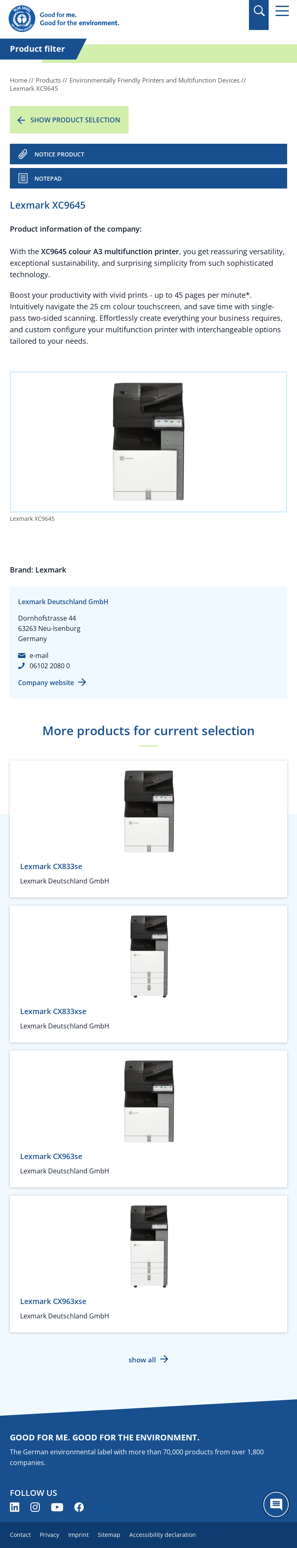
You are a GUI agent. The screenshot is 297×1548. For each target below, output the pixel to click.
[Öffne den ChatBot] (276, 1504)
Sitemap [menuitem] (109, 1535)
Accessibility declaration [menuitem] (162, 1535)
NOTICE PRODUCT (59, 154)
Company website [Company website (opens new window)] (46, 682)
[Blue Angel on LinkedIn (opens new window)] (14, 1507)
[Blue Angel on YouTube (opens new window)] (57, 1507)
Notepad (48, 178)
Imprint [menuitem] (78, 1535)
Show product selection (75, 119)
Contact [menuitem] (20, 1535)
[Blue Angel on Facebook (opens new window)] (79, 1507)
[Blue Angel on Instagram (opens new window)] (35, 1507)
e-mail (39, 655)
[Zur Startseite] (106, 19)
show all (142, 1359)
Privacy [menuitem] (49, 1535)
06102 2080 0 (50, 665)
